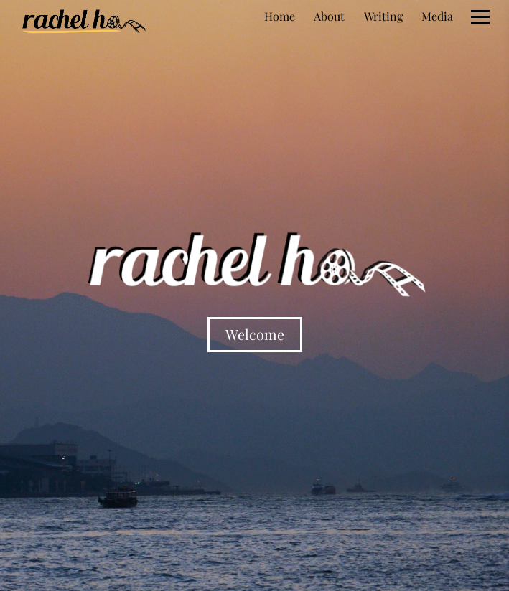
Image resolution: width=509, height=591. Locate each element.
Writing (383, 16)
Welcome (254, 334)
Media (437, 16)
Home (279, 16)
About (329, 16)
